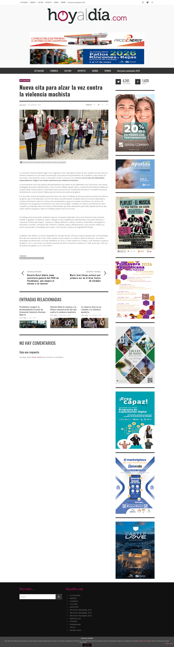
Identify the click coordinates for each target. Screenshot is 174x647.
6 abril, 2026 (31, 318)
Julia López (23, 318)
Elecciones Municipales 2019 (81, 613)
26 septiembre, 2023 (34, 105)
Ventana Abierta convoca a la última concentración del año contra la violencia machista (63, 309)
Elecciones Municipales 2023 (81, 615)
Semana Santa (75, 630)
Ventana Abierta (25, 258)
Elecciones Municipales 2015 (81, 610)
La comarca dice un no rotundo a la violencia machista (91, 309)
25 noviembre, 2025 (95, 315)
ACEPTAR (87, 645)
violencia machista (37, 258)
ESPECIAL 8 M (75, 618)
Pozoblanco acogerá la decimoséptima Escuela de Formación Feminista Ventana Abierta (32, 310)
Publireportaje (75, 624)
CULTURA (73, 604)
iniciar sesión (37, 357)
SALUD (72, 627)
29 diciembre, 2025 (64, 315)
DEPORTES (74, 607)
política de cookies (145, 641)
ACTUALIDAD (25, 80)
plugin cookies (169, 643)
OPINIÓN (73, 621)
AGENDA (73, 598)
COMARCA (74, 601)
